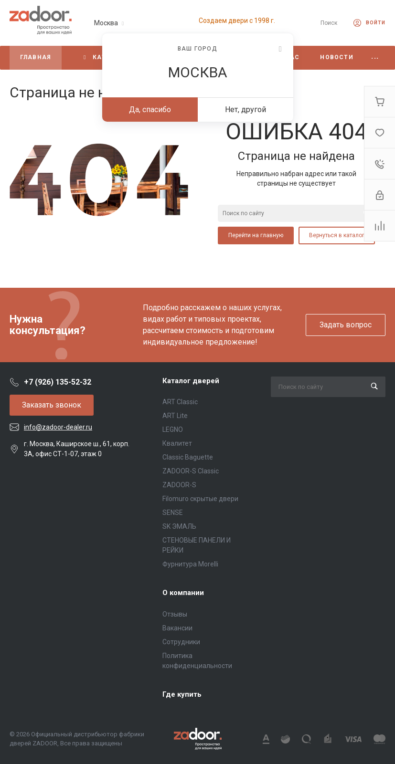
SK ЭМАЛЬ (179, 526)
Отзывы (174, 614)
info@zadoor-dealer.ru (58, 427)
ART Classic (180, 402)
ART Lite (175, 415)
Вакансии (177, 628)
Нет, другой (245, 109)
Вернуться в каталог (336, 235)
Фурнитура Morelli (190, 564)
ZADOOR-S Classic (190, 471)
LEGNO (172, 429)
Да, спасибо (150, 109)
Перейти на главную (255, 235)
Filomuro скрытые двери (200, 498)
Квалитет (177, 443)
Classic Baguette (187, 457)
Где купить (182, 694)
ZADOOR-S (179, 485)
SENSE (172, 512)
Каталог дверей (190, 381)
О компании (183, 592)
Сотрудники (181, 642)
